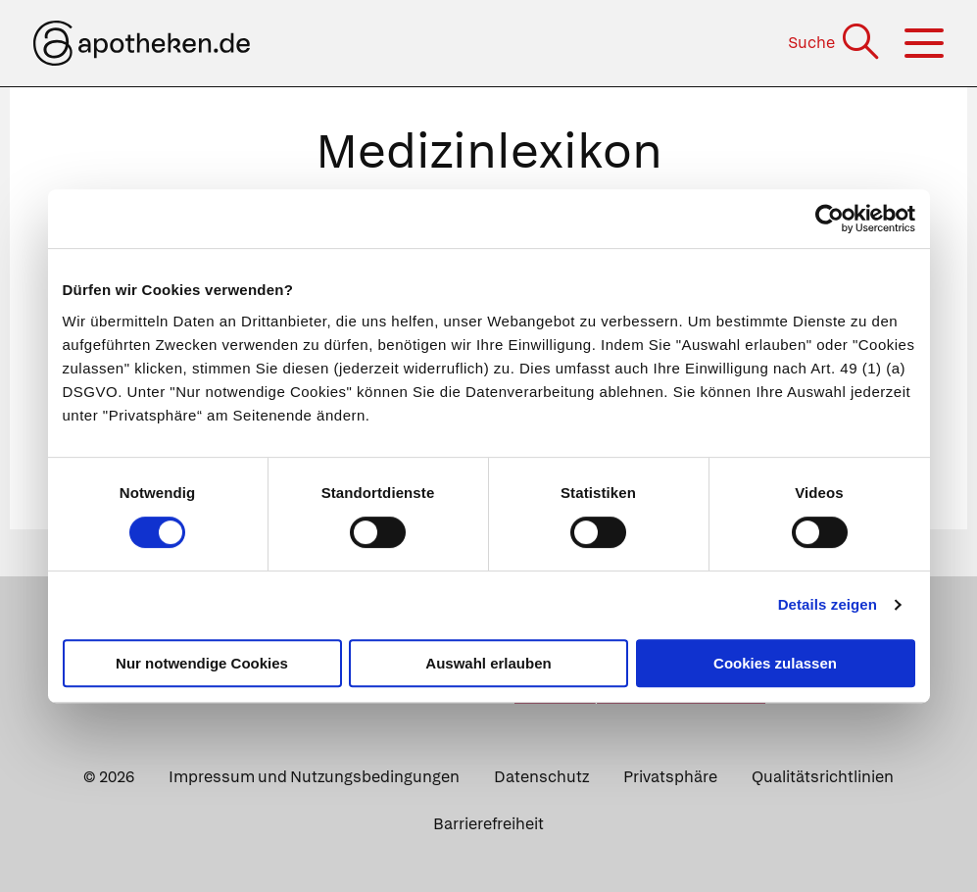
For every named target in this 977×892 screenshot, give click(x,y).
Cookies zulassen (775, 663)
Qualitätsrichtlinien (823, 777)
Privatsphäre (670, 777)
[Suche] (835, 43)
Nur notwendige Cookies (202, 663)
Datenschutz (541, 777)
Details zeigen (827, 604)
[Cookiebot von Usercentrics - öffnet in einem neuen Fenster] (829, 218)
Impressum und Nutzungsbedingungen (314, 777)
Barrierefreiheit (488, 824)
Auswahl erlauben (488, 663)
